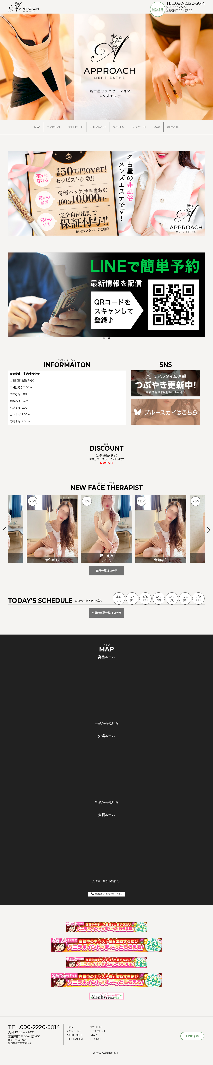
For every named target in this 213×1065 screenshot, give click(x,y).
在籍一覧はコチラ (106, 570)
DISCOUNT (139, 127)
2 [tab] (109, 338)
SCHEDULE (75, 127)
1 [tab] (104, 338)
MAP (157, 127)
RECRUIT (173, 127)
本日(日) (119, 598)
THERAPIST (98, 127)
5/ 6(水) (158, 598)
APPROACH (111, 1053)
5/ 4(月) (132, 598)
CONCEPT (53, 127)
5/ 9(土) (198, 598)
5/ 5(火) (145, 598)
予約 (192, 1036)
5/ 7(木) (172, 598)
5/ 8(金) (185, 598)
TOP (36, 127)
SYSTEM (119, 127)
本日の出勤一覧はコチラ (106, 612)
